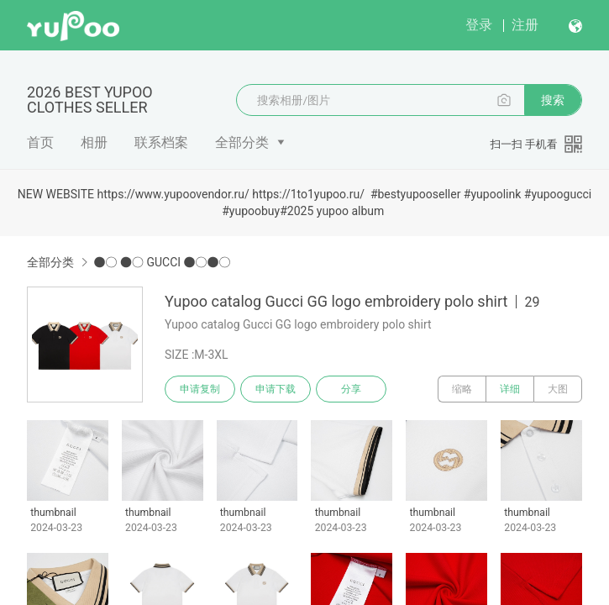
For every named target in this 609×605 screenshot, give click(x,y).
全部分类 (242, 142)
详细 (510, 389)
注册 (525, 25)
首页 (40, 142)
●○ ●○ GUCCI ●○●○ (161, 262)
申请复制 (200, 389)
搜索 (552, 100)
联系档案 (161, 142)
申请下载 (275, 389)
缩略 (462, 389)
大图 (558, 389)
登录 (478, 25)
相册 (94, 142)
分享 (351, 389)
